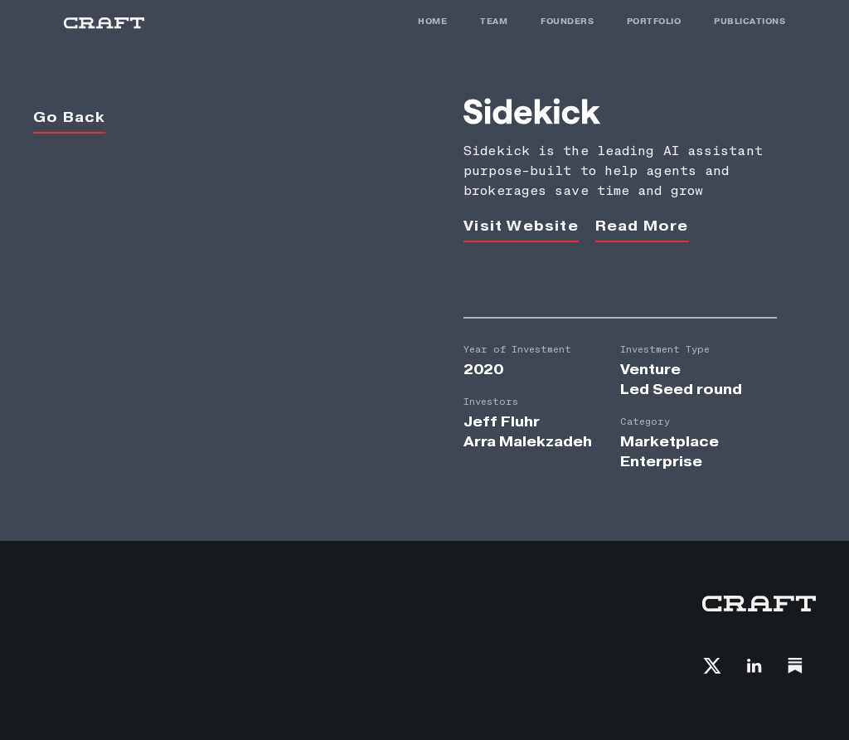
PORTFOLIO (654, 21)
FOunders (567, 21)
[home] (104, 23)
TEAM (493, 21)
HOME (432, 21)
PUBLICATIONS (749, 21)
